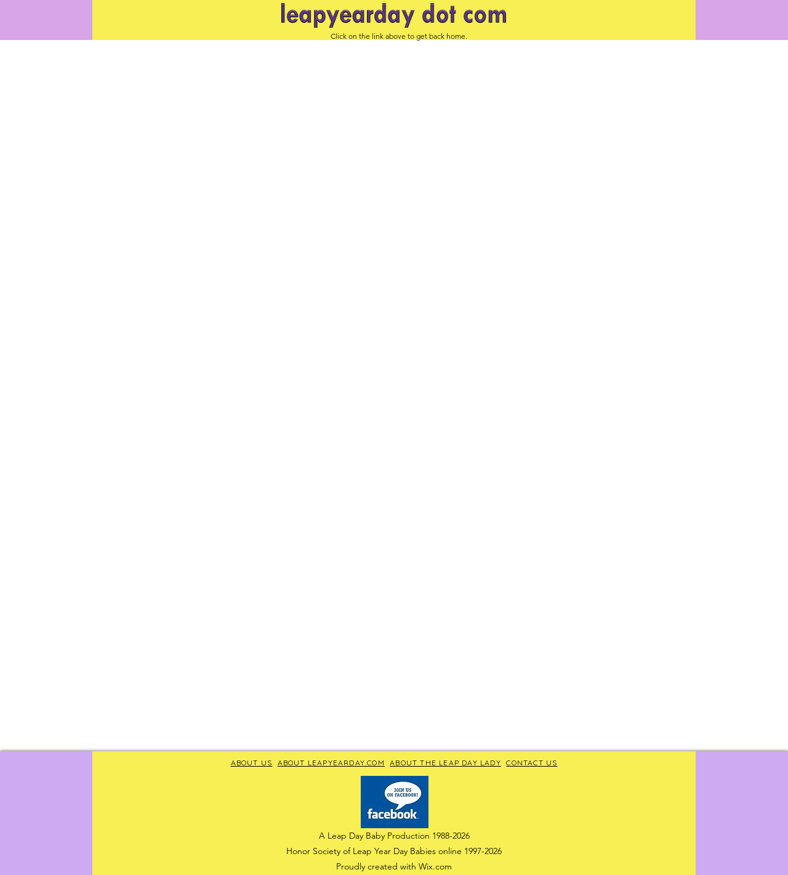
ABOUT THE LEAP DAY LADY (445, 762)
